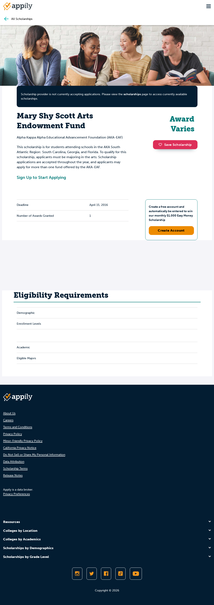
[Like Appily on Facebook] (106, 574)
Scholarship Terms (15, 468)
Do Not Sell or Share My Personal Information (34, 454)
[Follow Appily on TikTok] (120, 574)
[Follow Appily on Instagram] (77, 574)
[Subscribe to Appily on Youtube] (136, 574)
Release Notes (13, 475)
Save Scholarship (175, 145)
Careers (8, 420)
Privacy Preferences (16, 494)
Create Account (171, 230)
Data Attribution (13, 461)
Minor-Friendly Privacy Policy (22, 441)
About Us (9, 413)
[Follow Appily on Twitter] (92, 574)
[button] (161, 144)
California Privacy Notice (19, 448)
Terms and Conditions (17, 427)
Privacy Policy (12, 434)
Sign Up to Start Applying (41, 177)
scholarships (132, 94)
